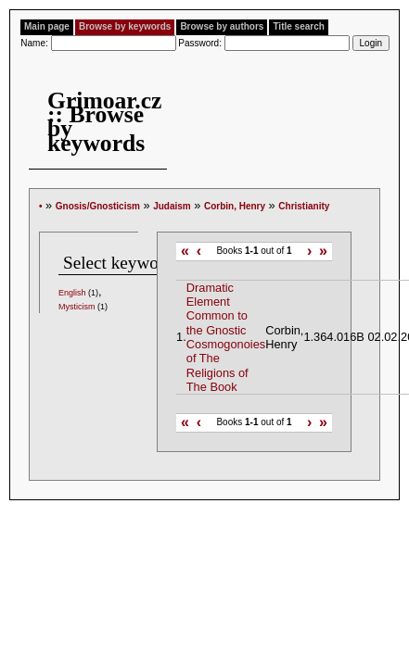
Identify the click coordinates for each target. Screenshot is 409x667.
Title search (298, 26)
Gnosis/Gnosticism (98, 206)
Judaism (172, 206)
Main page (47, 26)
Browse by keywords (125, 26)
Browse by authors (221, 26)
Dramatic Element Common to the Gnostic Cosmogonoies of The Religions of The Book (225, 338)
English (72, 292)
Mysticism (77, 306)
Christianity (303, 206)
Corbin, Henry (234, 206)
